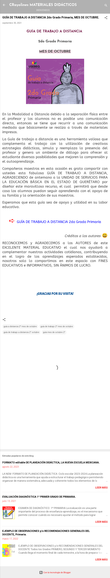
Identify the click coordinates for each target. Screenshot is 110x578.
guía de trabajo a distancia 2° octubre (21, 332)
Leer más (101, 487)
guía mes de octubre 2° (54, 332)
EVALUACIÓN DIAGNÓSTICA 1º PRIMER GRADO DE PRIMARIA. (39, 496)
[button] (106, 18)
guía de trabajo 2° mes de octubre (57, 326)
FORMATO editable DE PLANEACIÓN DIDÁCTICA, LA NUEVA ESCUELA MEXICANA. (51, 462)
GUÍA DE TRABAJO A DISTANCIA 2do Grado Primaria (59, 222)
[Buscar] (106, 5)
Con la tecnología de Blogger (55, 572)
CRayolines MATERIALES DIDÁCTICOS (43, 5)
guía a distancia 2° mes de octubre (20, 326)
